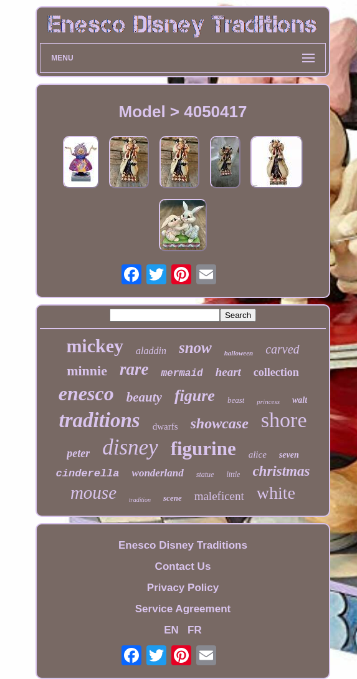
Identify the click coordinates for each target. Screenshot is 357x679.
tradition (140, 499)
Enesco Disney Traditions (182, 545)
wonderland (158, 473)
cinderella (88, 473)
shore (284, 419)
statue (205, 474)
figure (194, 396)
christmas (281, 471)
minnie (87, 370)
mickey (94, 345)
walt (299, 400)
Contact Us (183, 566)
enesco (86, 393)
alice (258, 455)
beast (235, 400)
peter (78, 453)
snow (195, 347)
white (276, 493)
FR (195, 630)
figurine (203, 449)
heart (228, 371)
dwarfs (165, 426)
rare (134, 369)
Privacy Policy (183, 588)
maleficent (219, 496)
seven (289, 455)
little (233, 474)
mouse (93, 493)
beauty (144, 397)
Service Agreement (183, 609)
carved (282, 349)
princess (268, 401)
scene (172, 498)
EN (171, 630)
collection (276, 372)
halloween (238, 353)
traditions (99, 420)
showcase (220, 423)
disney (130, 447)
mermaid (181, 373)
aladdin (151, 350)
